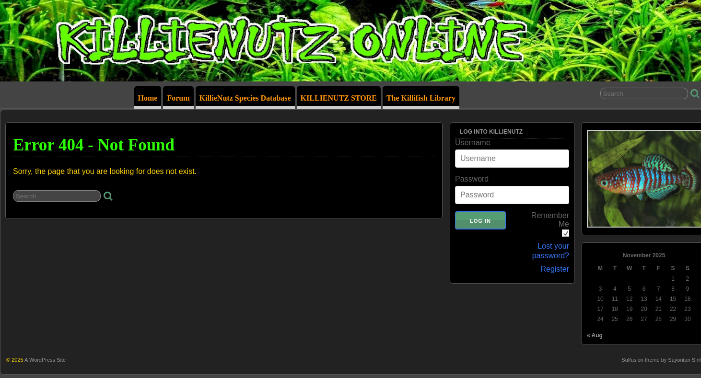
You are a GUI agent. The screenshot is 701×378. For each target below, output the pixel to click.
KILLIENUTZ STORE (339, 98)
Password (472, 179)
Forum (178, 98)
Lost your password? (550, 251)
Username (473, 142)
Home (148, 98)
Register (554, 269)
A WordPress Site (45, 360)
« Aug (595, 335)
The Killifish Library (421, 98)
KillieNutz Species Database (245, 98)
